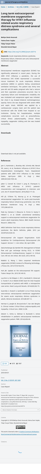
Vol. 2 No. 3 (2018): (23, 7)
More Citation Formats (10, 410)
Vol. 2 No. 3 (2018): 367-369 (10, 380)
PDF (5, 363)
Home (3, 7)
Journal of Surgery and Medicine (16, 2)
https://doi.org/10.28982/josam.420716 (22, 52)
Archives (11, 7)
